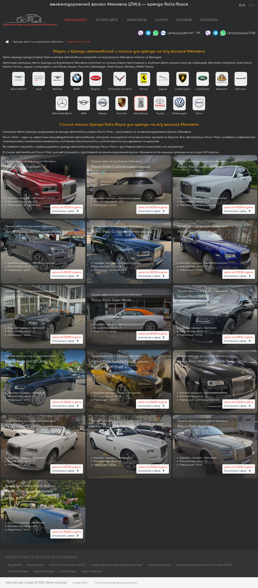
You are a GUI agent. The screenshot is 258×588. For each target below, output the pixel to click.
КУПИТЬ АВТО (107, 20)
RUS (242, 5)
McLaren (240, 89)
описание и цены (66, 209)
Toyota (160, 113)
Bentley (57, 89)
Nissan (103, 113)
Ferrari (144, 89)
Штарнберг (67, 571)
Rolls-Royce (141, 113)
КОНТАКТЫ (209, 20)
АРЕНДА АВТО (75, 20)
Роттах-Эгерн (18, 571)
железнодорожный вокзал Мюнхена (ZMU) (204, 565)
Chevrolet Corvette (120, 89)
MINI (83, 113)
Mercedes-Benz (61, 113)
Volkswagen (179, 113)
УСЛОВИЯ (184, 20)
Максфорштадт (159, 565)
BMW (77, 89)
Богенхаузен (35, 565)
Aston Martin (19, 89)
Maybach (221, 89)
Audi (38, 89)
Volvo (199, 113)
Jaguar (162, 89)
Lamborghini (182, 89)
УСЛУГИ (161, 20)
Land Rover (203, 89)
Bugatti (95, 89)
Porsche (122, 113)
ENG (251, 5)
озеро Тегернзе (91, 571)
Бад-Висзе (15, 565)
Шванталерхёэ (44, 571)
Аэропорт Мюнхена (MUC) (67, 565)
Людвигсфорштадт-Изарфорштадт (117, 565)
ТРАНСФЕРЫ (137, 20)
